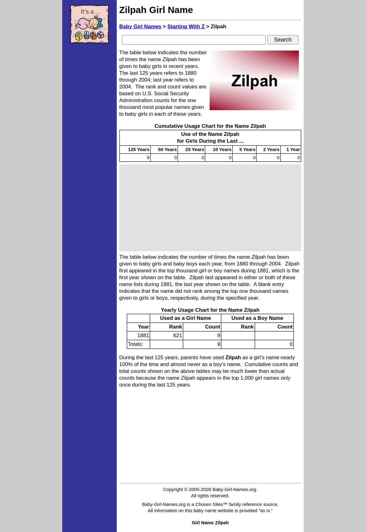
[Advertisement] (89, 141)
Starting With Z (186, 26)
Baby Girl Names (140, 26)
